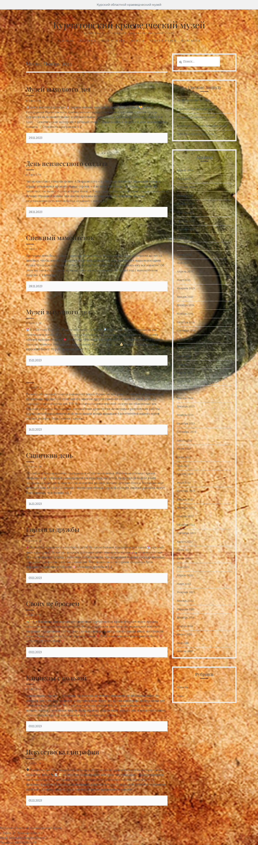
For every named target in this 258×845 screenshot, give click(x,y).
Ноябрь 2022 (185, 516)
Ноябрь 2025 (185, 212)
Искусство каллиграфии (62, 751)
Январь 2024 (185, 398)
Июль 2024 (184, 347)
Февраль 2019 (185, 609)
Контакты (190, 40)
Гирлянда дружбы (52, 529)
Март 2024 (183, 381)
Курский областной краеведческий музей (129, 4)
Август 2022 (185, 541)
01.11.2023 (35, 800)
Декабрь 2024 (185, 305)
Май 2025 (183, 262)
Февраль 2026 (186, 187)
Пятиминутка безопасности (195, 134)
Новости (34, 100)
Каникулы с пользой (56, 677)
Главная (66, 40)
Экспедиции (113, 40)
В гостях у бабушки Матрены (196, 108)
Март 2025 (183, 279)
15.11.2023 (35, 360)
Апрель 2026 (185, 170)
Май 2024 (183, 364)
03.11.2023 (35, 578)
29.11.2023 (35, 138)
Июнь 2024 (184, 355)
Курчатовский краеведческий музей (129, 25)
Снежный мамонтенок (60, 237)
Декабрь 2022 (186, 507)
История (87, 40)
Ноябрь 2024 (185, 313)
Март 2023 (183, 482)
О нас (180, 695)
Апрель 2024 (185, 372)
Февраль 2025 (186, 288)
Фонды (137, 40)
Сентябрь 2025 (186, 229)
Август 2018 (184, 634)
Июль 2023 (184, 448)
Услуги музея (162, 40)
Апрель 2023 (185, 474)
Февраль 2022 (186, 592)
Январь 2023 (185, 499)
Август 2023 (184, 440)
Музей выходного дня (58, 89)
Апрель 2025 (185, 271)
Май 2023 (183, 465)
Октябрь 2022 (186, 524)
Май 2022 (183, 567)
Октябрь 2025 (186, 220)
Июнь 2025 (184, 254)
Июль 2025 (184, 246)
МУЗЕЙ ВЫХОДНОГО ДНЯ (193, 100)
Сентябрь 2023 (186, 431)
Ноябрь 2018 (185, 626)
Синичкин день (49, 455)
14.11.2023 (35, 429)
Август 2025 (184, 237)
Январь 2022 (185, 600)
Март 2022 (184, 583)
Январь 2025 (185, 296)
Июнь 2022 (184, 558)
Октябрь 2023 (186, 423)
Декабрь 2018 (185, 617)
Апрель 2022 (185, 575)
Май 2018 (183, 642)
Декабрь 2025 (185, 203)
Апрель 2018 (185, 651)
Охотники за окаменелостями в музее (202, 125)
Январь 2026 (185, 195)
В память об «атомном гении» (197, 117)
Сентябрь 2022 (186, 533)
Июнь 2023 (184, 457)
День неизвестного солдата (67, 163)
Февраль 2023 (186, 490)
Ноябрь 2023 (185, 415)
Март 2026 (184, 178)
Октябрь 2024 (186, 322)
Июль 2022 (184, 550)
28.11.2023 (35, 212)
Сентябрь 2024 (186, 330)
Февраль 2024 (186, 389)
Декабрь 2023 (185, 406)
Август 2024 (184, 339)
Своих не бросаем (52, 603)
